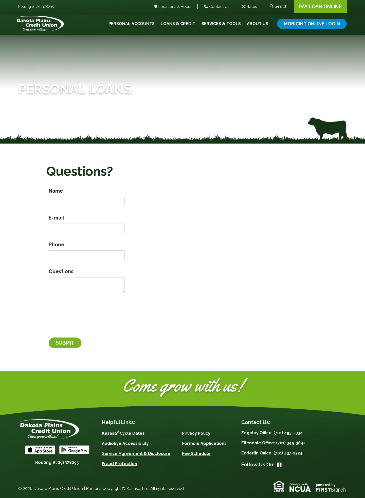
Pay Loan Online (320, 7)
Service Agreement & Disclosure (136, 453)
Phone (56, 245)
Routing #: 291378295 (36, 7)
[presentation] (87, 312)
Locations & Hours (174, 7)
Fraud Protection (119, 463)
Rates (252, 7)
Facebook (279, 464)
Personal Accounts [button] (131, 23)
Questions (61, 271)
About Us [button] (257, 23)
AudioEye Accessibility (125, 443)
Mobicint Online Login (312, 23)
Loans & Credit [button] (178, 23)
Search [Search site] (281, 6)
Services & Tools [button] (221, 23)
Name (56, 191)
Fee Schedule (196, 453)
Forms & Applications (204, 443)
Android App (74, 449)
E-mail (56, 218)
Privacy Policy (196, 433)
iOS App (40, 449)
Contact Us (219, 7)
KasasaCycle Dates (123, 433)
